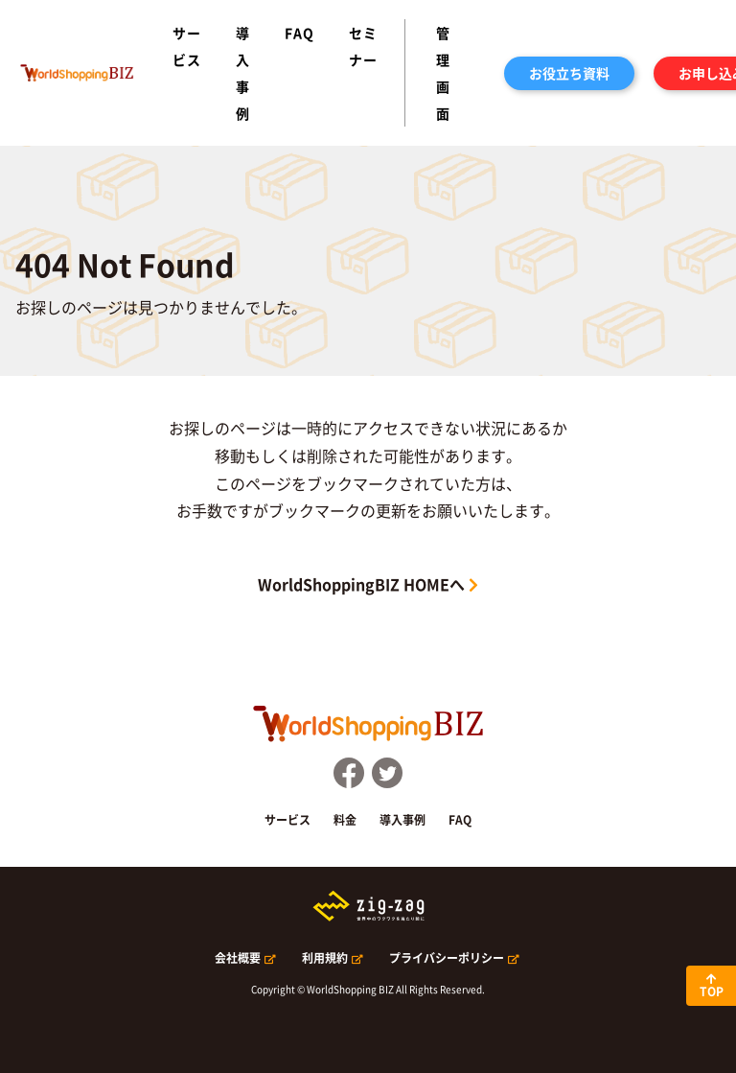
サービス (186, 46)
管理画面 (443, 73)
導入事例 (243, 73)
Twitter (387, 773)
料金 (345, 819)
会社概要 (238, 958)
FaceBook (349, 773)
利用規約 (325, 958)
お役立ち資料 (569, 72)
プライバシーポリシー (446, 958)
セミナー (363, 46)
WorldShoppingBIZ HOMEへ (361, 583)
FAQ (299, 32)
